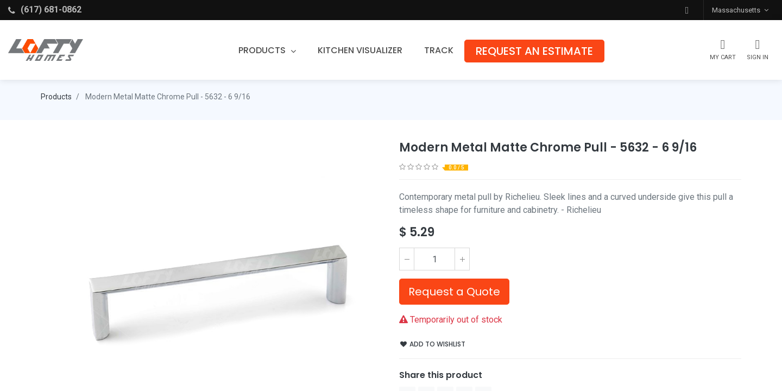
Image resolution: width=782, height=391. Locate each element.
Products (56, 96)
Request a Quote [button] (454, 291)
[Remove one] (407, 259)
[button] (687, 10)
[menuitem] (360, 50)
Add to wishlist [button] (432, 344)
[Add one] (462, 259)
